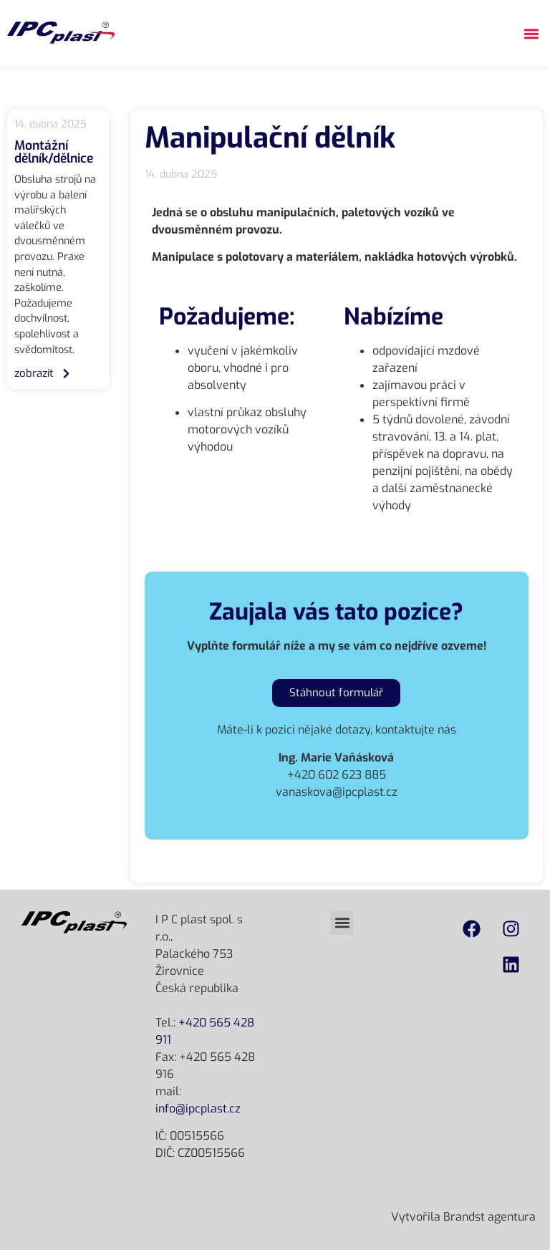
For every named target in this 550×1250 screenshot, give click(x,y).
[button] (531, 33)
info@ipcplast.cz (198, 1108)
